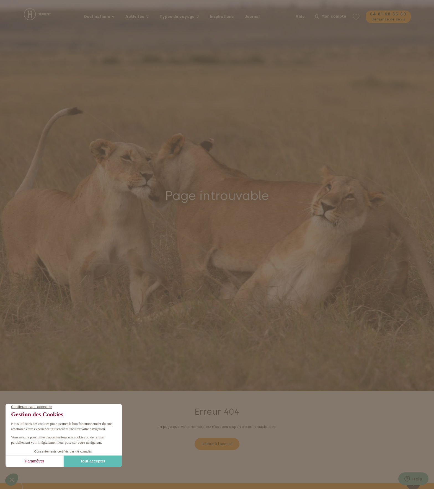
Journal (252, 16)
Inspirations (222, 16)
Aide (300, 16)
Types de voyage (177, 16)
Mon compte (329, 16)
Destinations (97, 16)
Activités (134, 16)
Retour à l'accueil (217, 443)
